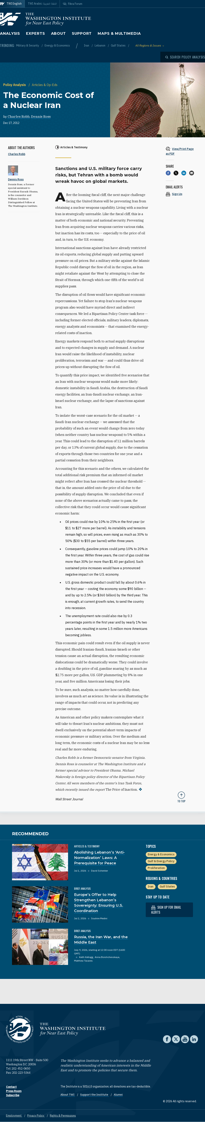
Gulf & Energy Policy (161, 861)
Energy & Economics (57, 45)
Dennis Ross (41, 117)
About (58, 33)
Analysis (10, 33)
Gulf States (118, 45)
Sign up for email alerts (166, 910)
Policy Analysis (15, 85)
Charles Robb (19, 117)
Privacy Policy (36, 1115)
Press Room (13, 1091)
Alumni (118, 1094)
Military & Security (28, 45)
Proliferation (156, 868)
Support (82, 33)
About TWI (67, 1094)
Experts (35, 33)
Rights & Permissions (63, 1115)
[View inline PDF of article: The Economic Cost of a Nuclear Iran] (181, 151)
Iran (87, 45)
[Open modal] (185, 57)
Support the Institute (94, 1094)
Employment (14, 1115)
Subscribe (12, 1095)
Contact (11, 1087)
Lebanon (100, 45)
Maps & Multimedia (119, 33)
